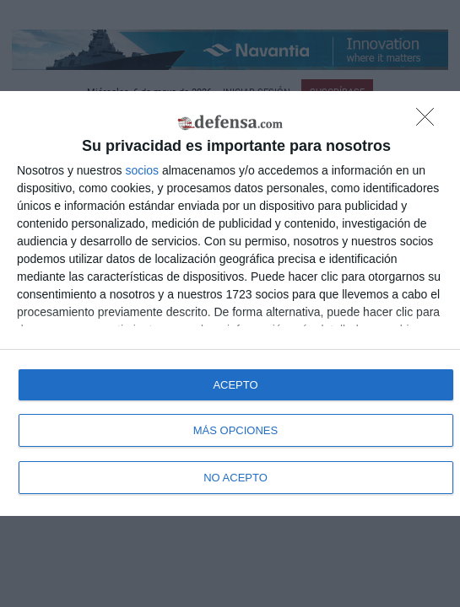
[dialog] (230, 303)
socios (142, 170)
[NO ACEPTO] (429, 121)
